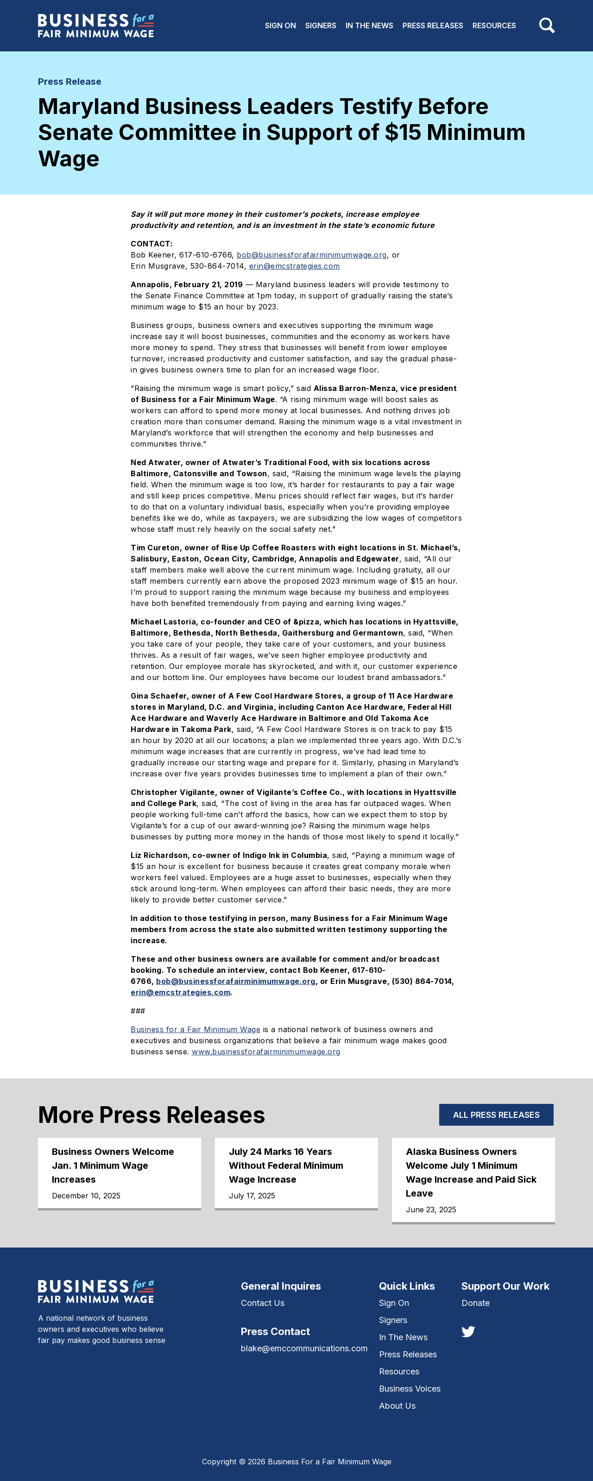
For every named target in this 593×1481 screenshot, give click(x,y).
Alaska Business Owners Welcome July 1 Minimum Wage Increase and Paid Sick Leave (471, 1172)
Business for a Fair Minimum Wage (195, 1029)
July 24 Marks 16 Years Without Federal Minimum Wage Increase (286, 1165)
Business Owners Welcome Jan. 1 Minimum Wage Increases (113, 1165)
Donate (475, 1303)
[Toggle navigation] (547, 25)
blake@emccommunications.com (304, 1348)
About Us (397, 1406)
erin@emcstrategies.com (294, 266)
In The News (369, 25)
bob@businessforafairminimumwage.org (312, 254)
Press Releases (433, 25)
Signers (320, 25)
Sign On (280, 25)
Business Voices (410, 1388)
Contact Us (262, 1303)
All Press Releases (496, 1115)
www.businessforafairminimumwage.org (266, 1051)
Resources (494, 25)
